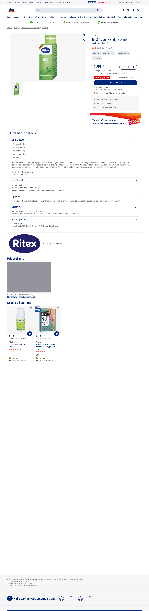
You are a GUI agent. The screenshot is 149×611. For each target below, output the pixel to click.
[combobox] (68, 10)
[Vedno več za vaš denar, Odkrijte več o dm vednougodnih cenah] (115, 122)
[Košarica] (138, 10)
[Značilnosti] (74, 181)
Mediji (25, 2)
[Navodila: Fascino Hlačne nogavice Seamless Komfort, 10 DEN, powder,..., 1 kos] (40, 355)
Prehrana (72, 17)
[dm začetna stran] (11, 10)
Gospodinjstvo (99, 17)
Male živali (111, 17)
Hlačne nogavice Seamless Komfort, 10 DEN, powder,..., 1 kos (47, 347)
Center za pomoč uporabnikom (60, 2)
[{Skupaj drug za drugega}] (125, 2)
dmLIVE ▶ (138, 17)
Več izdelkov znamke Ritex (35, 243)
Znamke (16, 17)
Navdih (31, 2)
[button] (61, 598)
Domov (9, 28)
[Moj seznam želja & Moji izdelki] (128, 10)
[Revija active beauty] (137, 2)
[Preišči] (98, 10)
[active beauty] (92, 2)
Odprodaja (128, 17)
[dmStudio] (112, 2)
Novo (9, 17)
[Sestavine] (74, 207)
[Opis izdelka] (74, 140)
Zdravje (63, 17)
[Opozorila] (74, 197)
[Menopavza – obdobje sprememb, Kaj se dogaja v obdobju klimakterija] (29, 280)
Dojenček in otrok (85, 17)
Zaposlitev (18, 2)
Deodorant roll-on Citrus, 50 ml (18, 346)
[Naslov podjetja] (74, 220)
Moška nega (53, 17)
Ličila (24, 17)
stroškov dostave (118, 74)
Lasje (44, 17)
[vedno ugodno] (102, 2)
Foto (119, 17)
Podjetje (9, 2)
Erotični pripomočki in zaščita (30, 28)
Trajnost (38, 2)
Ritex (94, 36)
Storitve (45, 2)
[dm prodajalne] (123, 10)
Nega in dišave (34, 17)
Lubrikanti (45, 28)
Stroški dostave (62, 579)
